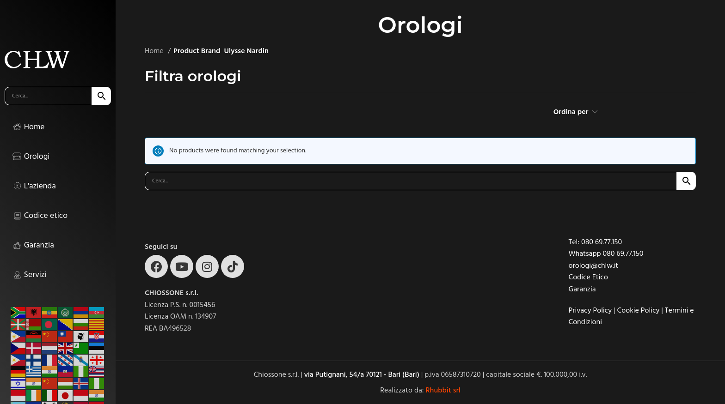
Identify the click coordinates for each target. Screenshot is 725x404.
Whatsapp (586, 253)
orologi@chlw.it (594, 265)
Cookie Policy (638, 310)
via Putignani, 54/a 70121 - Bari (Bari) (361, 374)
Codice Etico (588, 277)
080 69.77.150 (622, 253)
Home (155, 51)
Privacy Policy (590, 310)
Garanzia (582, 289)
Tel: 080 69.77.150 (595, 242)
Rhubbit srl (443, 390)
